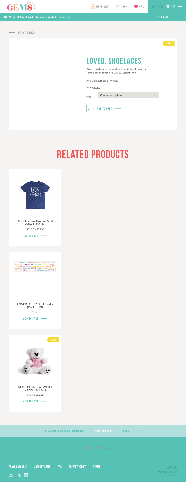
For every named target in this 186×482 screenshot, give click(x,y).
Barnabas (11, 475)
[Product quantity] (89, 108)
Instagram (154, 6)
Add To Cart (30, 318)
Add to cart (104, 108)
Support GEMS (42, 466)
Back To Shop (26, 32)
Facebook (161, 6)
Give (141, 6)
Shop (124, 6)
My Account (102, 6)
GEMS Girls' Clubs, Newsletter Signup (64, 430)
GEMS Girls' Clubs (21, 6)
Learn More (31, 235)
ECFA (19, 475)
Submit (127, 430)
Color (88, 96)
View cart (163, 17)
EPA (26, 475)
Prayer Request (18, 466)
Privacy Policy (77, 466)
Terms (96, 466)
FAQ (60, 466)
